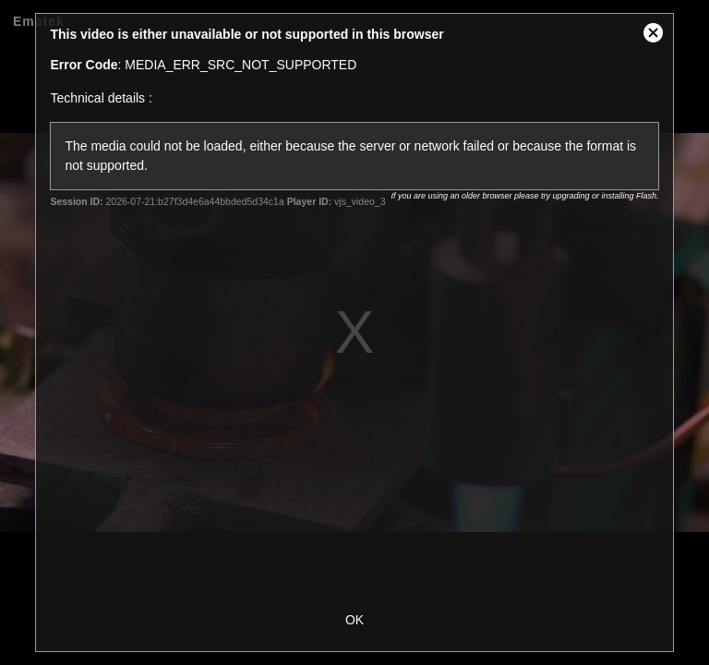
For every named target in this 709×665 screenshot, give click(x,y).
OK (354, 619)
